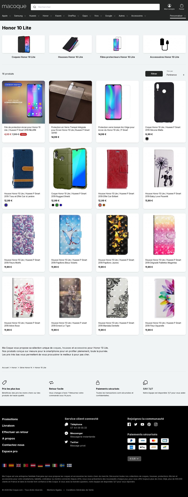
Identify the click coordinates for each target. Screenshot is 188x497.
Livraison (8, 425)
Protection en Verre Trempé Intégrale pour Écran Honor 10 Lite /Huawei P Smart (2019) (70, 130)
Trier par (170, 71)
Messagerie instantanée (82, 436)
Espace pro (10, 451)
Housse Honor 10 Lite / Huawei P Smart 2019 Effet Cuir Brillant (116, 195)
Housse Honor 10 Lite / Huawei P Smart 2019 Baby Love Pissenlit (163, 195)
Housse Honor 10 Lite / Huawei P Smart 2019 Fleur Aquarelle (163, 324)
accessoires (80, 347)
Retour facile (56, 388)
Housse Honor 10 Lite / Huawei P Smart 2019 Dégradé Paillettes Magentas (163, 261)
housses (66, 347)
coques (57, 347)
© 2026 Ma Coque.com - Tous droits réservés (22, 490)
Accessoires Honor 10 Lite (164, 57)
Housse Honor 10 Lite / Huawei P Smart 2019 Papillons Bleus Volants (69, 261)
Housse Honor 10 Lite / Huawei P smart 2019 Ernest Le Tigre (69, 324)
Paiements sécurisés (107, 388)
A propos (8, 438)
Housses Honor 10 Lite (70, 57)
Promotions (10, 419)
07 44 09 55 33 (78, 427)
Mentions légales (54, 490)
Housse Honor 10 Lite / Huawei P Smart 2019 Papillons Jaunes (116, 261)
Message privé (77, 445)
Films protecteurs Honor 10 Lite (117, 57)
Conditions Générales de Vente (80, 490)
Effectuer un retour (15, 432)
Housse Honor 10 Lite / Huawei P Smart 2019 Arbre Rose (22, 324)
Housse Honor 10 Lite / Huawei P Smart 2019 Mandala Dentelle (116, 324)
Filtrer (154, 73)
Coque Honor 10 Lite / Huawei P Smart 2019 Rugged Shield (68, 195)
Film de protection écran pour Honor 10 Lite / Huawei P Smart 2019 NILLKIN (22, 128)
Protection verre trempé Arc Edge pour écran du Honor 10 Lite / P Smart (116, 128)
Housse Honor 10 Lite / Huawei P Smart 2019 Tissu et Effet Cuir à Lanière (22, 195)
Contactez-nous (13, 445)
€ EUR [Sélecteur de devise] (134, 458)
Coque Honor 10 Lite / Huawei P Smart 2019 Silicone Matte (162, 128)
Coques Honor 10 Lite (23, 57)
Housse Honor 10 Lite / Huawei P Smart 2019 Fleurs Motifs (22, 261)
